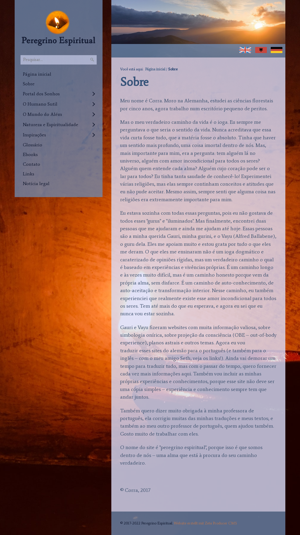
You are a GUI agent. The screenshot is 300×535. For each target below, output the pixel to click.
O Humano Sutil (40, 104)
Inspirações (34, 135)
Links (28, 174)
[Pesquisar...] (59, 60)
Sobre (29, 84)
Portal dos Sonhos (41, 93)
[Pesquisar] (92, 60)
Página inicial (37, 74)
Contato (31, 164)
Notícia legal (36, 183)
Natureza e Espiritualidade (50, 124)
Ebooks (30, 154)
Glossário (32, 145)
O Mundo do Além (42, 114)
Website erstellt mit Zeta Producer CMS (205, 523)
